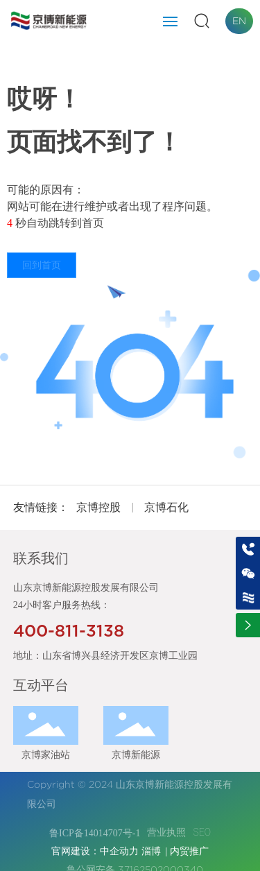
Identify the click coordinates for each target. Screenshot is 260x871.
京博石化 (166, 507)
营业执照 (166, 832)
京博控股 (98, 507)
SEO (202, 832)
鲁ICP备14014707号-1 (94, 833)
